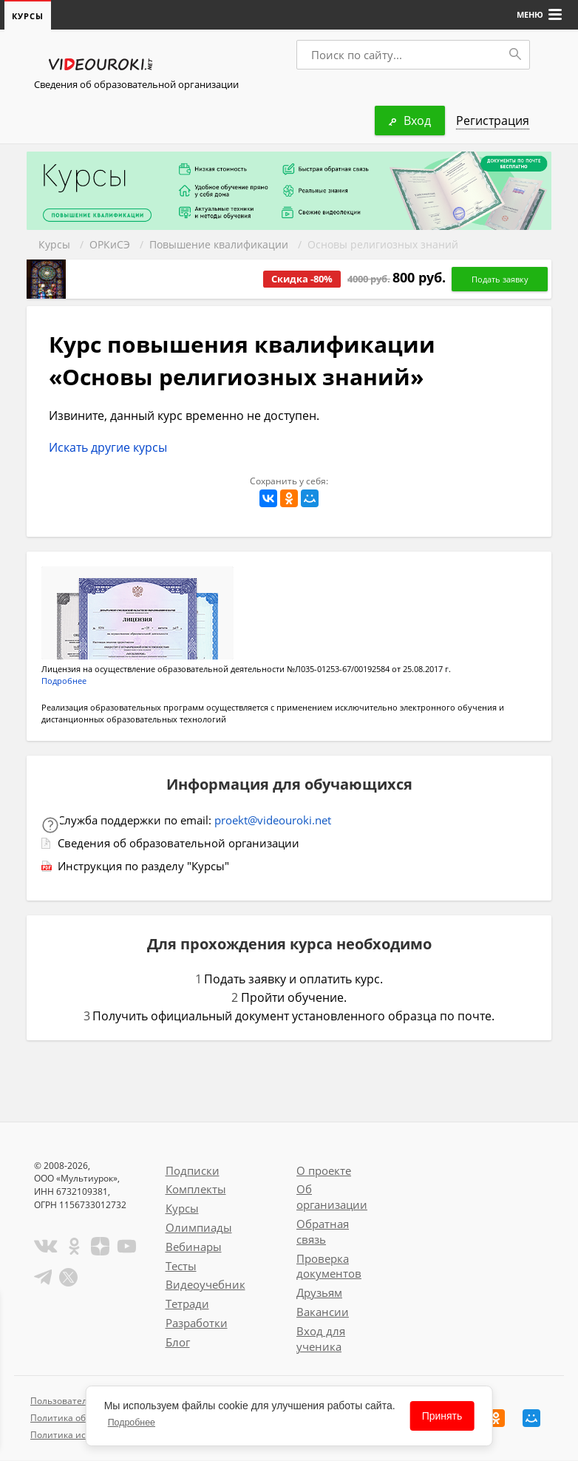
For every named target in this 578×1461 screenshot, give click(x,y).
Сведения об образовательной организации (136, 85)
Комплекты (196, 1189)
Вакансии (322, 1312)
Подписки (193, 1171)
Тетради (187, 1304)
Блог (178, 1342)
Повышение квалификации (218, 245)
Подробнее (63, 681)
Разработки (197, 1323)
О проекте (323, 1171)
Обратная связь (322, 1232)
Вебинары (194, 1247)
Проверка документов (328, 1267)
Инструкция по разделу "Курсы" (143, 866)
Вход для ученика (320, 1339)
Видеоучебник (205, 1285)
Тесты (181, 1266)
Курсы (54, 245)
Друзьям (319, 1293)
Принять (442, 1416)
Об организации (331, 1197)
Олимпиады (199, 1228)
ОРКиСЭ (109, 245)
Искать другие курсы (108, 448)
